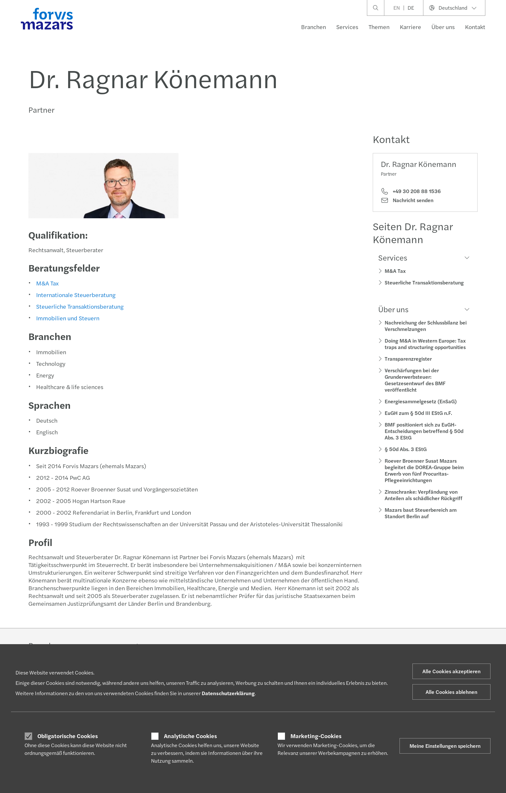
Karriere (410, 27)
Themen (379, 27)
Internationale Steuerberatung (75, 295)
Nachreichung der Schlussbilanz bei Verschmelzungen (426, 326)
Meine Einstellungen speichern (445, 745)
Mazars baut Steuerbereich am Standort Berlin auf (421, 513)
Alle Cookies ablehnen (451, 691)
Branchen (313, 27)
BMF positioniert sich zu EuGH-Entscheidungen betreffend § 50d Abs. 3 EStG (424, 431)
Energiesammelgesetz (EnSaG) (421, 401)
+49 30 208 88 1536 (411, 191)
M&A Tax (46, 283)
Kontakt (475, 27)
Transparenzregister (408, 358)
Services (347, 27)
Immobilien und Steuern (67, 318)
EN (396, 7)
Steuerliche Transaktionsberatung (79, 306)
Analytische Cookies (190, 736)
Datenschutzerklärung (228, 693)
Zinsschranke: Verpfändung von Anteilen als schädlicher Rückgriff (423, 495)
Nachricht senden (407, 200)
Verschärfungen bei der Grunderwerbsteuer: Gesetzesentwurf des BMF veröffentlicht (415, 379)
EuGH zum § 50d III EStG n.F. (418, 413)
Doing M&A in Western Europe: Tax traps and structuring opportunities (425, 344)
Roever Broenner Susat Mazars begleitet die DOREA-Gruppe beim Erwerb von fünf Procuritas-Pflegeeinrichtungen (424, 470)
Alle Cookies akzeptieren (451, 671)
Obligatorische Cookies (67, 736)
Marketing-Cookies (315, 736)
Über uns (443, 27)
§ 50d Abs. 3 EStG (406, 449)
